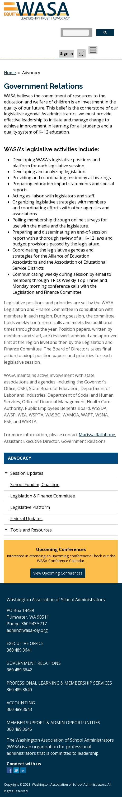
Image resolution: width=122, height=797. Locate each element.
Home (10, 72)
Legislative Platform (30, 507)
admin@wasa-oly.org (27, 630)
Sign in (66, 53)
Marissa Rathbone (97, 435)
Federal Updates (26, 518)
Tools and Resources (31, 530)
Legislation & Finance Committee (42, 496)
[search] (76, 33)
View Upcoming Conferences (57, 573)
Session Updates (26, 473)
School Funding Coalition (34, 484)
